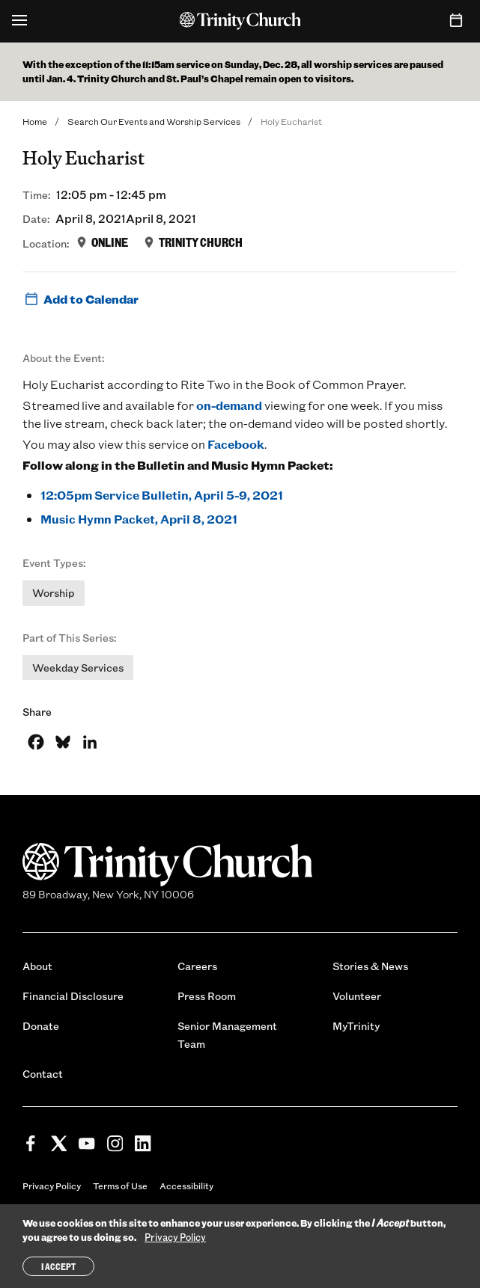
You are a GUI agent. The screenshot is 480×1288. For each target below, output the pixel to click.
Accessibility (186, 1186)
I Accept (58, 1266)
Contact (42, 1074)
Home (34, 121)
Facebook (235, 444)
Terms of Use (120, 1186)
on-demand (229, 405)
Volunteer (356, 996)
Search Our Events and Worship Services (153, 121)
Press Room (206, 996)
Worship (53, 593)
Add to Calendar (80, 299)
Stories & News (370, 966)
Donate (40, 1026)
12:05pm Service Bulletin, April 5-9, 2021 (161, 495)
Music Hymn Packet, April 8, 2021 (138, 519)
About (37, 966)
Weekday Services (78, 667)
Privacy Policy (51, 1186)
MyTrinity (356, 1026)
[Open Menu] (19, 21)
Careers (197, 966)
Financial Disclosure (73, 996)
